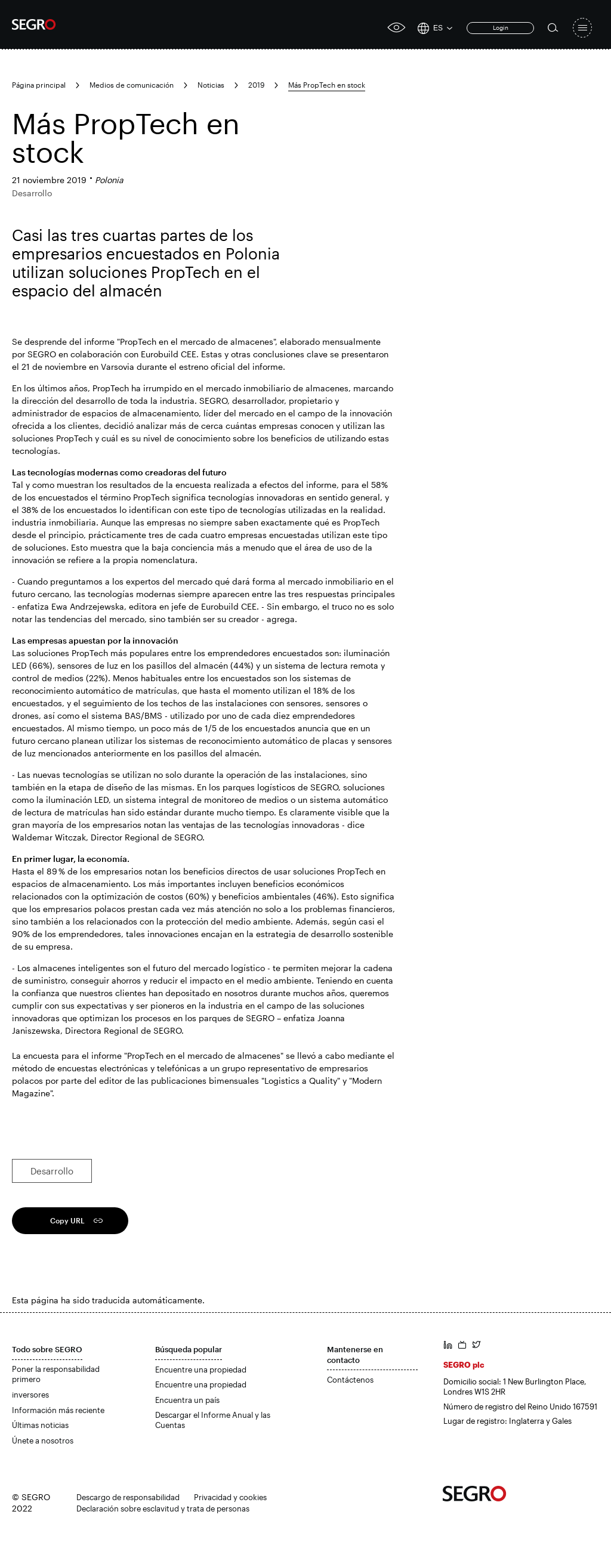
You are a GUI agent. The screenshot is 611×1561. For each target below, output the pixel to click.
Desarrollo (51, 1171)
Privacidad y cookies (230, 1497)
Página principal (39, 85)
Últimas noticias (40, 1425)
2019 (256, 85)
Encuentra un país (187, 1400)
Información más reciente (58, 1410)
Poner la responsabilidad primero (56, 1374)
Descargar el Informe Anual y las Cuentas (212, 1420)
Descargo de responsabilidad (128, 1497)
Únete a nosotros (42, 1440)
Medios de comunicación (132, 85)
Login (500, 27)
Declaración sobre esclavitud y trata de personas (162, 1508)
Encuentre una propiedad (200, 1369)
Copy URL (67, 1220)
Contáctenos (350, 1379)
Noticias (211, 85)
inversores (30, 1394)
